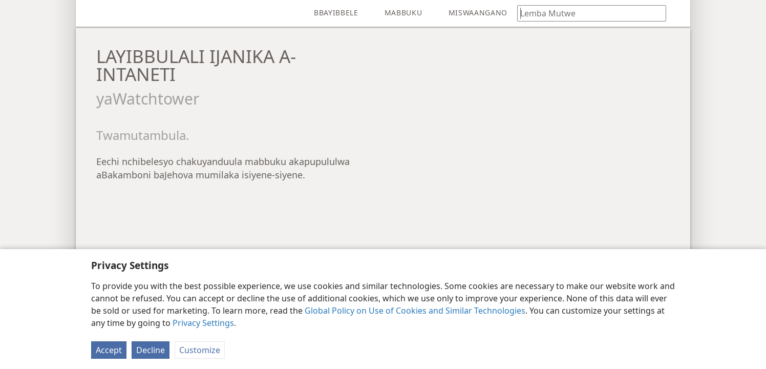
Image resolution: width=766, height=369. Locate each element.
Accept (109, 350)
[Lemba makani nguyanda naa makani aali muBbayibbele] (586, 13)
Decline (150, 350)
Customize (199, 350)
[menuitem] (91, 13)
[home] (91, 13)
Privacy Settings (203, 323)
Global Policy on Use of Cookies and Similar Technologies (415, 310)
